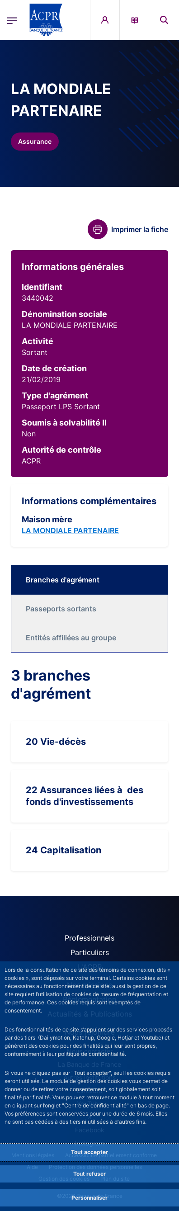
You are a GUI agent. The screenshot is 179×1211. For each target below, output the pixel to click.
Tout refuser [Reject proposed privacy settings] (89, 1173)
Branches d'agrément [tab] (62, 579)
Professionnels (89, 937)
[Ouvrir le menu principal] (12, 19)
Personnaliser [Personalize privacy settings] (89, 1197)
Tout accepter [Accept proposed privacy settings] (89, 1152)
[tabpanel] (89, 769)
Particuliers (90, 952)
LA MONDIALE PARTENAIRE (70, 530)
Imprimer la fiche (139, 229)
